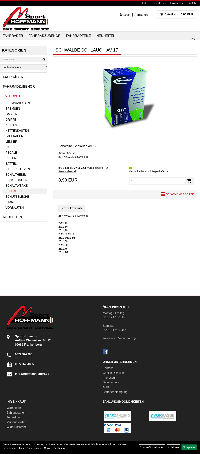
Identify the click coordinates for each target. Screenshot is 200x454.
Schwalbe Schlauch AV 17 (77, 146)
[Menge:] (157, 181)
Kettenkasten (17, 130)
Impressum (110, 377)
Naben (10, 147)
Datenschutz (111, 382)
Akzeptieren (189, 447)
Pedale (11, 152)
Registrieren (142, 14)
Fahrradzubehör (44, 36)
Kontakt (108, 368)
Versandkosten (16, 422)
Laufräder (14, 136)
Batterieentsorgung (115, 391)
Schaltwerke (16, 185)
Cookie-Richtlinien (54, 448)
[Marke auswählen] (23, 67)
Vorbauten (14, 207)
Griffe (10, 119)
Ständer (12, 202)
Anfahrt (193, 3)
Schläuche (14, 191)
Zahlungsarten (16, 412)
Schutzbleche (17, 196)
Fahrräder (13, 36)
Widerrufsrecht (16, 427)
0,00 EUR (176, 14)
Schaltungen (16, 180)
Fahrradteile (78, 36)
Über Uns (158, 3)
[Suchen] (193, 40)
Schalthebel (15, 174)
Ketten (11, 125)
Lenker (11, 141)
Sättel (10, 163)
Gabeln (11, 114)
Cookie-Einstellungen (152, 447)
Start (143, 3)
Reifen (10, 158)
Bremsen (12, 108)
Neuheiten (105, 36)
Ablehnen (173, 447)
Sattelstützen (17, 169)
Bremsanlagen (17, 103)
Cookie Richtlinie (114, 372)
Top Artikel (13, 417)
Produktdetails (71, 208)
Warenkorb (14, 407)
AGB (106, 387)
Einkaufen (176, 3)
